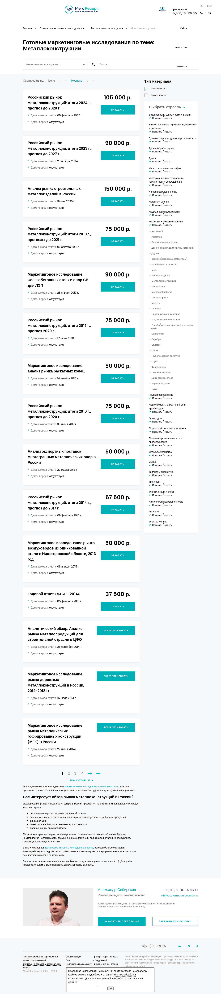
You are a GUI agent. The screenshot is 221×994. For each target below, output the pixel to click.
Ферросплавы (158, 367)
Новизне (76, 81)
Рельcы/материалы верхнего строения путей (172, 326)
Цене (51, 81)
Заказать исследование (121, 921)
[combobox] (55, 64)
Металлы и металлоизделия (166, 221)
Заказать (118, 109)
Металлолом (158, 286)
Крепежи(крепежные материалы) (169, 259)
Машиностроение (159, 201)
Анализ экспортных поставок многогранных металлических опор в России (62, 457)
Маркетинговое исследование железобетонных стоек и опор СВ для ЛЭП (58, 280)
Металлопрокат (159, 297)
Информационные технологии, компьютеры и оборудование (166, 179)
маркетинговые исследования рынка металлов (91, 786)
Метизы (155, 303)
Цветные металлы (161, 372)
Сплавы (155, 344)
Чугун (154, 389)
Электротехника (158, 521)
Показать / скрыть (162, 118)
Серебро (156, 339)
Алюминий (157, 231)
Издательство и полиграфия (165, 168)
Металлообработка (161, 292)
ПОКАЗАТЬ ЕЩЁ (81, 780)
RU (201, 6)
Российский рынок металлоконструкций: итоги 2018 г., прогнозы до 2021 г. (59, 234)
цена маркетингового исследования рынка (69, 847)
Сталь (154, 350)
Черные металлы (160, 383)
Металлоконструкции (163, 281)
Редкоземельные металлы (165, 319)
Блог (68, 960)
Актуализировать (116, 630)
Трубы (154, 361)
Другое (153, 158)
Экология (154, 511)
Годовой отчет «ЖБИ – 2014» (54, 593)
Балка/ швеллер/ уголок (164, 242)
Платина (156, 308)
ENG (209, 6)
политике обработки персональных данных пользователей (102, 976)
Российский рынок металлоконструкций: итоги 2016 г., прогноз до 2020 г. (59, 411)
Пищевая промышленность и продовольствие (165, 440)
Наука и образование (161, 395)
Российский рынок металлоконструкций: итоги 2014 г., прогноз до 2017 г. (59, 503)
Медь (154, 270)
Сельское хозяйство (160, 452)
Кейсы (184, 28)
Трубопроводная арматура (165, 356)
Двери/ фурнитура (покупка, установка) (172, 247)
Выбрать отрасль (166, 106)
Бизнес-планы (156, 95)
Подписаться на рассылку (79, 963)
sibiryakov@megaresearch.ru (179, 895)
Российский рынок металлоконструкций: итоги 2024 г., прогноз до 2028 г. (60, 103)
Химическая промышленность (166, 501)
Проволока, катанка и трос (165, 314)
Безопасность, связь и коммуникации (170, 114)
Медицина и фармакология (164, 211)
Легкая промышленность (163, 191)
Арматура (156, 237)
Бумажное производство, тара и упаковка (172, 138)
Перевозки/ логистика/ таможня (167, 428)
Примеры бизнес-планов (105, 963)
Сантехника (157, 333)
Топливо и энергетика (161, 472)
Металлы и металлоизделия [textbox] (42, 64)
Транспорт (155, 481)
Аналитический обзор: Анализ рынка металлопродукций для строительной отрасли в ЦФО (55, 634)
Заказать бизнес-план (175, 921)
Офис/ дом (155, 418)
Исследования (156, 88)
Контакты (182, 66)
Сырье (152, 462)
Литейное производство (164, 264)
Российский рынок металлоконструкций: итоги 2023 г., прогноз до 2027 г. (59, 148)
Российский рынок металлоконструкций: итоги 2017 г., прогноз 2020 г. (59, 326)
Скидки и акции (73, 956)
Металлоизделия (160, 275)
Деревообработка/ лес (162, 148)
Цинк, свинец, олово (162, 378)
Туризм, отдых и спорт (161, 492)
